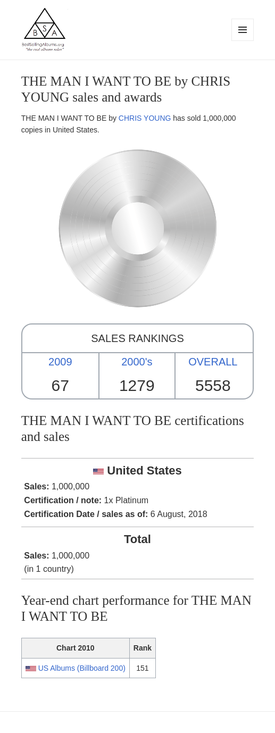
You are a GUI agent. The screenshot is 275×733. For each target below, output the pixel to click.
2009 (60, 362)
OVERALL (212, 362)
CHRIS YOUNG (145, 118)
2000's (136, 362)
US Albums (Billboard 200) (82, 668)
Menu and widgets (243, 40)
